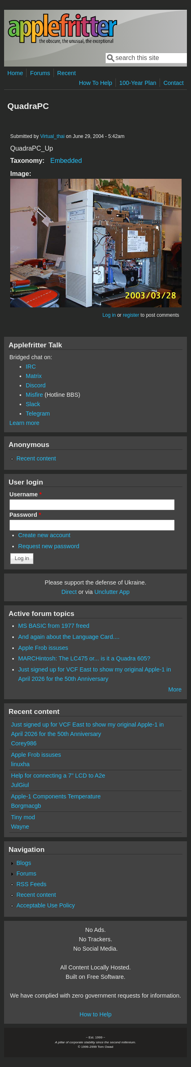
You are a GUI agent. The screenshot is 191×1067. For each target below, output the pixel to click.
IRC (31, 366)
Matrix (34, 376)
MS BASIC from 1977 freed (53, 625)
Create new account (44, 535)
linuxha (20, 764)
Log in (109, 315)
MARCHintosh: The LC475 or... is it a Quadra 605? (84, 658)
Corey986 (23, 743)
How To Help (95, 83)
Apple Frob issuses (43, 648)
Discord (36, 385)
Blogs (23, 863)
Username (25, 494)
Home (15, 73)
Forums (40, 73)
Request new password (49, 546)
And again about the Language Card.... (69, 637)
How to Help (95, 1014)
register (131, 315)
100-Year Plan (137, 83)
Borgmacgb (26, 805)
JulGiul (20, 785)
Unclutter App (111, 592)
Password (25, 514)
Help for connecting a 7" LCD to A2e (58, 775)
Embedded (66, 160)
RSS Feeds (31, 884)
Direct (69, 592)
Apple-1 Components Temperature (56, 796)
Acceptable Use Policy (45, 905)
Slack (33, 404)
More (175, 689)
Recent (66, 73)
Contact (173, 83)
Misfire (34, 394)
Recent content (36, 458)
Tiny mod (23, 817)
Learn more (24, 423)
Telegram (38, 413)
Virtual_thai (52, 136)
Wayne (20, 826)
